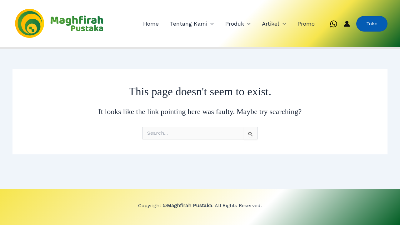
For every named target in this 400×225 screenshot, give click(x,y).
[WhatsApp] (334, 24)
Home (174, 23)
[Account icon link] (347, 24)
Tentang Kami (210, 24)
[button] (372, 24)
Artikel (282, 24)
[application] (229, 24)
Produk (250, 24)
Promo (308, 23)
